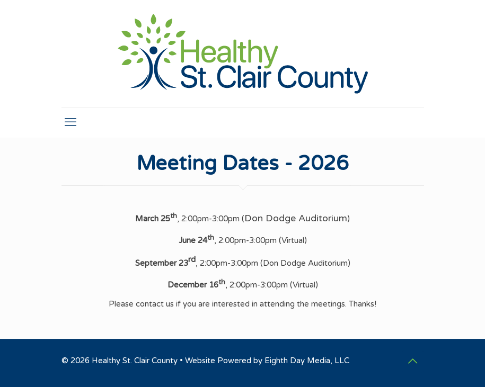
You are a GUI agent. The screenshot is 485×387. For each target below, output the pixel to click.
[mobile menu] (70, 122)
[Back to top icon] (413, 361)
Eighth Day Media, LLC (306, 360)
